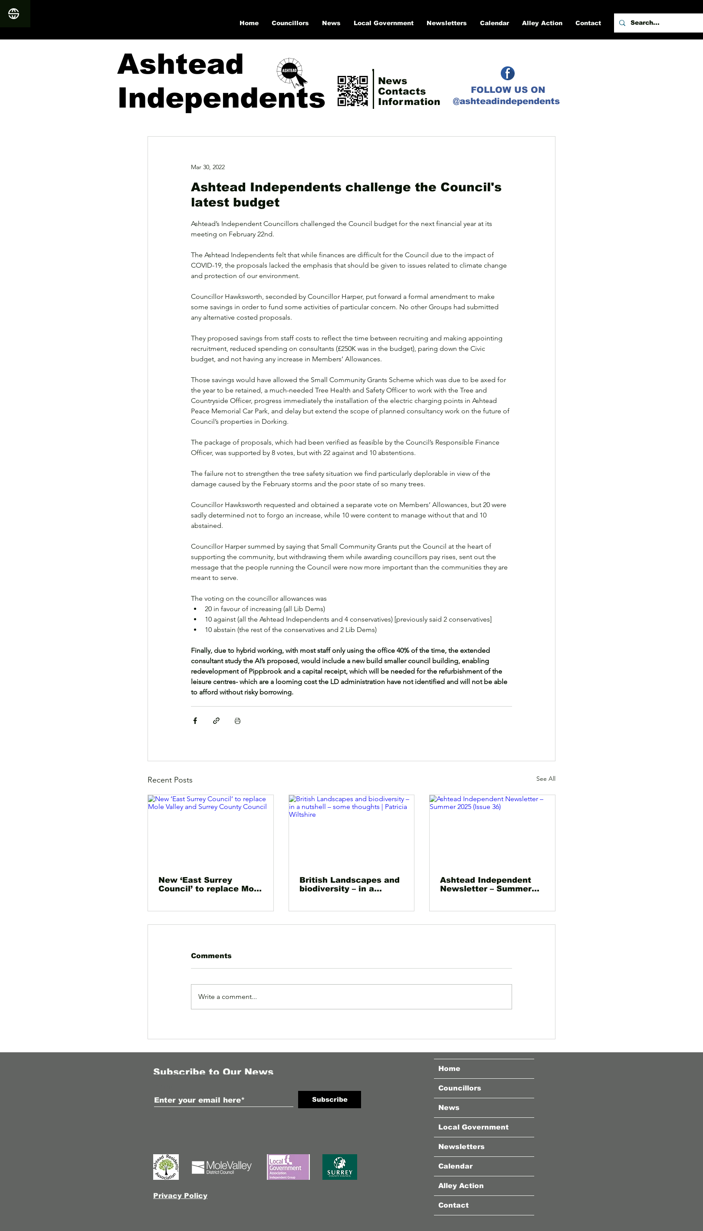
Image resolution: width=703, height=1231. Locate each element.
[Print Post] (237, 721)
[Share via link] (216, 721)
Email (165, 1086)
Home (449, 1068)
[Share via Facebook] (195, 721)
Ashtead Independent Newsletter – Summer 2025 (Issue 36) (486, 884)
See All (545, 778)
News (449, 1107)
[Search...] (658, 23)
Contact (453, 1205)
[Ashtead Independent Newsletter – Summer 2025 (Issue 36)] (492, 830)
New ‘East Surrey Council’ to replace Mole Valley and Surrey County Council (210, 884)
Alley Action (461, 1185)
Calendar (455, 1166)
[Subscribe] (329, 1099)
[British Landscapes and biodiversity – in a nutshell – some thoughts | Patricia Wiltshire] (351, 830)
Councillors (459, 1088)
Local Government (473, 1127)
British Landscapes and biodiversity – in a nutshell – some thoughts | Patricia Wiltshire (349, 884)
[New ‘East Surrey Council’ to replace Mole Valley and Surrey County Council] (210, 830)
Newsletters (461, 1146)
